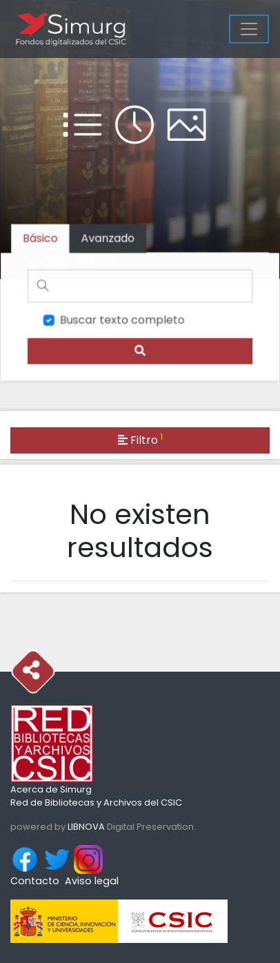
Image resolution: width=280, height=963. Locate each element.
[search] (140, 350)
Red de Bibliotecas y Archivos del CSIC (96, 802)
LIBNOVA (86, 826)
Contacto (34, 881)
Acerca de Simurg (51, 789)
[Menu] (249, 28)
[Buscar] (140, 286)
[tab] (108, 239)
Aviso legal (92, 881)
